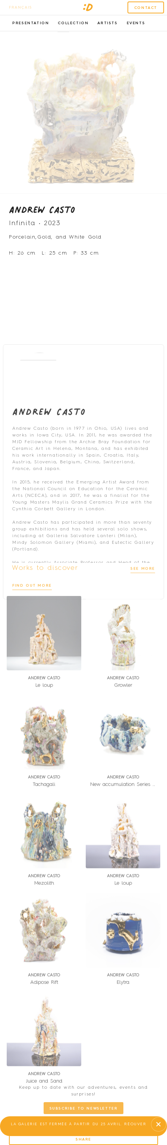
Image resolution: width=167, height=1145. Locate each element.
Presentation (30, 23)
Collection (73, 23)
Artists (107, 23)
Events (136, 23)
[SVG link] (88, 7)
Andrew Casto (42, 214)
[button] (63, 37)
